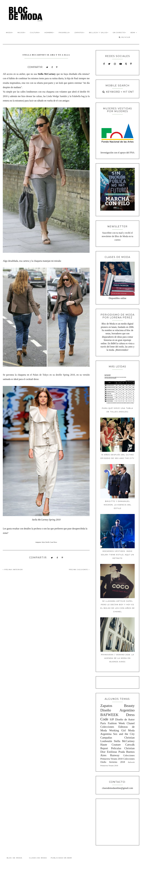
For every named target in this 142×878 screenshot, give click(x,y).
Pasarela (64, 33)
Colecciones (107, 726)
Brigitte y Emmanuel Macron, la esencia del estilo (117, 504)
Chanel (131, 723)
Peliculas (116, 748)
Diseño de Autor (125, 719)
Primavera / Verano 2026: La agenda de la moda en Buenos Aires (117, 658)
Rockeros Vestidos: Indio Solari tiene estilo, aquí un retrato (117, 554)
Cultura (35, 33)
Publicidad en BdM (61, 858)
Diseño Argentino (117, 710)
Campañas (106, 737)
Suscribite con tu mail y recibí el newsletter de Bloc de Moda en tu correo (117, 236)
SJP (112, 719)
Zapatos (80, 33)
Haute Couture (110, 744)
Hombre (49, 33)
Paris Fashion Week (112, 723)
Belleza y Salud (98, 33)
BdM (134, 33)
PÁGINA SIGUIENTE (79, 570)
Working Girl (117, 730)
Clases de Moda (38, 858)
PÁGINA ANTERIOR (13, 570)
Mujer (22, 33)
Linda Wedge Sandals (56, 96)
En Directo (119, 33)
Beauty (129, 706)
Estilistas (112, 751)
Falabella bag (78, 96)
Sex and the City (124, 733)
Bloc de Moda (14, 858)
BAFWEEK (109, 715)
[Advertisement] (118, 821)
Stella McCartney (124, 741)
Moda (9, 33)
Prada (121, 751)
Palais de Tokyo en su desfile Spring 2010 (54, 375)
